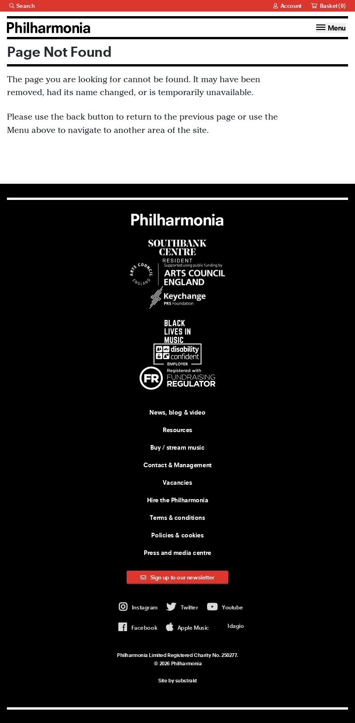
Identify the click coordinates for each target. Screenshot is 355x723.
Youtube (225, 607)
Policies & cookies (177, 534)
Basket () (328, 6)
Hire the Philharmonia (177, 499)
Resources (177, 429)
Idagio (230, 625)
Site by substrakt (177, 679)
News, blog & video (177, 412)
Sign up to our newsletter (177, 577)
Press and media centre (177, 552)
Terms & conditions (177, 517)
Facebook (137, 627)
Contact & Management (177, 464)
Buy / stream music (177, 447)
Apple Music (187, 627)
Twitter (182, 607)
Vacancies (177, 482)
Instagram (138, 607)
